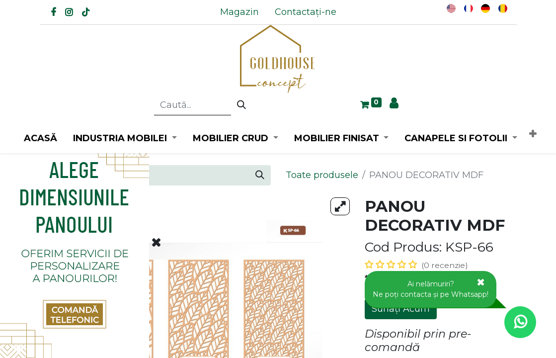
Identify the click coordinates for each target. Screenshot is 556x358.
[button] (532, 134)
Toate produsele (322, 175)
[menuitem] (239, 12)
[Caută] (241, 105)
